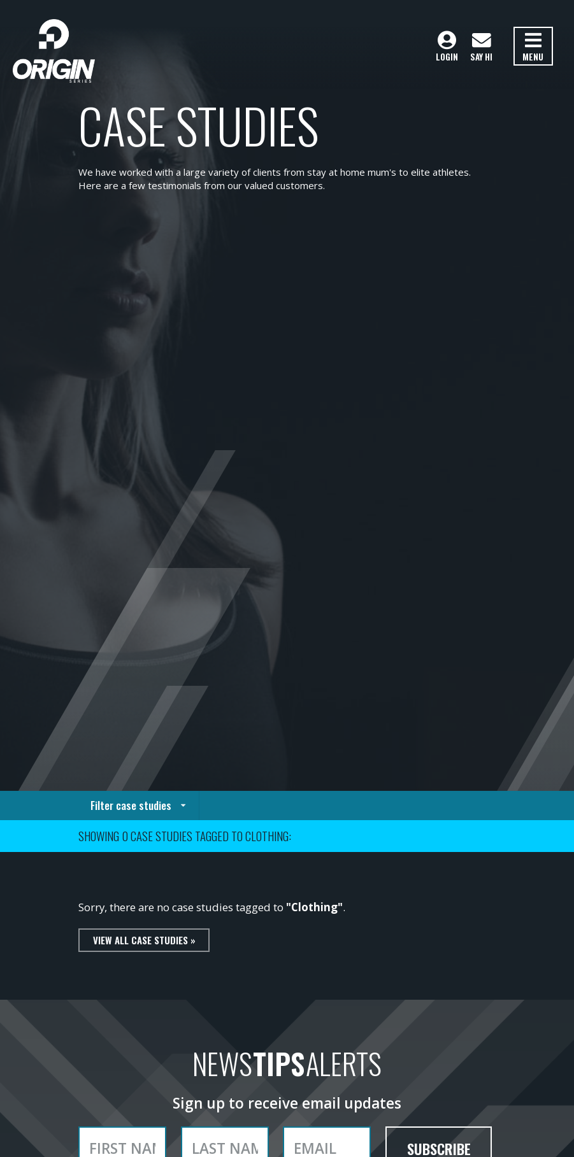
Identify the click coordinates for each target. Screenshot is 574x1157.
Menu (533, 47)
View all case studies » (144, 940)
